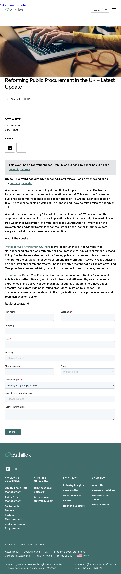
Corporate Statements (18, 555)
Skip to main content (14, 5)
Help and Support (74, 505)
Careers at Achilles (103, 490)
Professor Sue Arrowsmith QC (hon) (27, 247)
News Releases (72, 495)
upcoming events (19, 169)
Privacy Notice (44, 555)
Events (67, 500)
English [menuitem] (97, 10)
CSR (47, 551)
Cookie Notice (32, 551)
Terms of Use (64, 555)
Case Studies (71, 490)
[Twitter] (8, 469)
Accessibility (12, 551)
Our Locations (100, 504)
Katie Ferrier (13, 275)
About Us (97, 485)
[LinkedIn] (16, 469)
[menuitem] (100, 10)
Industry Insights (73, 485)
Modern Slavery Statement (69, 551)
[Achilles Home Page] (14, 10)
